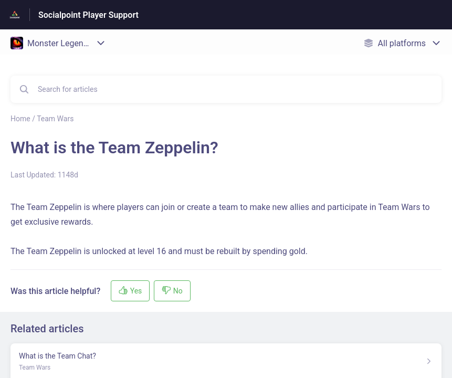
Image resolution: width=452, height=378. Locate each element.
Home (20, 118)
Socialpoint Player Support (88, 15)
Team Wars (55, 118)
